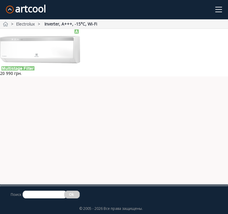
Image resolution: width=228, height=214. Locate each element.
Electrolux (25, 24)
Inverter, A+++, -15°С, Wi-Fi (70, 24)
